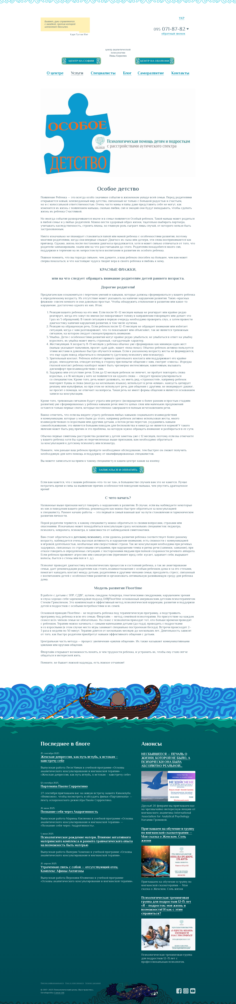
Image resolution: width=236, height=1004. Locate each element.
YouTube (192, 991)
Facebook (179, 991)
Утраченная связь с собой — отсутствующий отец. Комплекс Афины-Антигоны (79, 869)
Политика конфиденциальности (52, 983)
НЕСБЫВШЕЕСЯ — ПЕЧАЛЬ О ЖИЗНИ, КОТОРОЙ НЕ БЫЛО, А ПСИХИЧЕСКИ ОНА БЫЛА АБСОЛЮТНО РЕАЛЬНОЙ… (165, 760)
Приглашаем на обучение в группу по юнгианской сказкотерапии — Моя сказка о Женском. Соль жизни (167, 834)
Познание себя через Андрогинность (69, 811)
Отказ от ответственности (74, 983)
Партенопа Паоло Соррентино (64, 786)
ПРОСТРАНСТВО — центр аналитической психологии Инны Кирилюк (118, 30)
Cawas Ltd (59, 992)
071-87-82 (170, 29)
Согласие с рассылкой (93, 983)
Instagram (185, 991)
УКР (181, 18)
